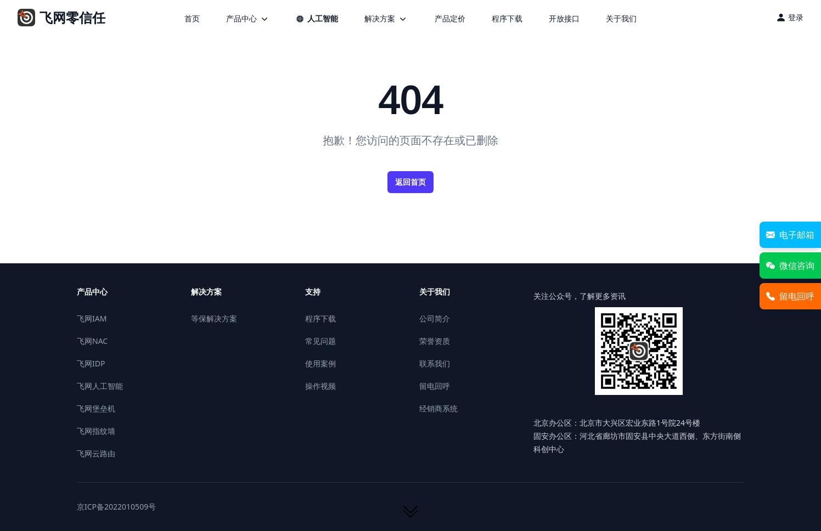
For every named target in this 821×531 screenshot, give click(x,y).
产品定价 (450, 18)
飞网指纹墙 (96, 431)
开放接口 (564, 18)
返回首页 (410, 182)
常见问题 (320, 341)
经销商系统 (438, 408)
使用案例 (320, 363)
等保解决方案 (214, 318)
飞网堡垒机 (96, 408)
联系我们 (434, 363)
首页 (192, 18)
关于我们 (621, 18)
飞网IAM (91, 318)
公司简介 (434, 318)
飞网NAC (92, 341)
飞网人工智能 (100, 386)
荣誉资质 (434, 341)
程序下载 (507, 18)
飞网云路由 (96, 453)
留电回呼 (434, 386)
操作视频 (320, 386)
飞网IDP (91, 363)
